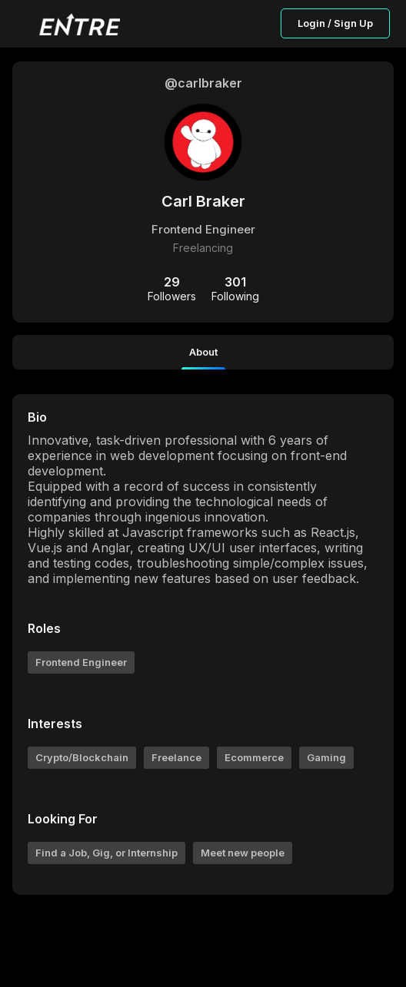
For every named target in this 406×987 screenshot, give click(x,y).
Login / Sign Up (335, 23)
